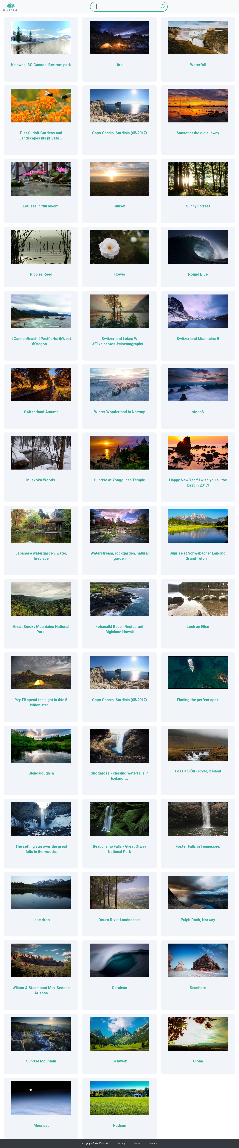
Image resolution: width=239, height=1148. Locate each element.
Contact (153, 1143)
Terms (137, 1143)
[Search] (129, 7)
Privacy (121, 1143)
